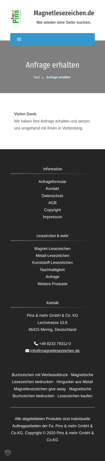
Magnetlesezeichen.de (64, 13)
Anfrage (52, 277)
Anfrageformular (52, 181)
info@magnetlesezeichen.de (55, 351)
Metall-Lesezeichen (52, 255)
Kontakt (52, 188)
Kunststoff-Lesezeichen (52, 262)
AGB (52, 203)
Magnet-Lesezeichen (52, 248)
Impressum (52, 217)
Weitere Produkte (53, 284)
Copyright (52, 210)
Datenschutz (52, 196)
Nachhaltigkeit (52, 270)
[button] (8, 453)
